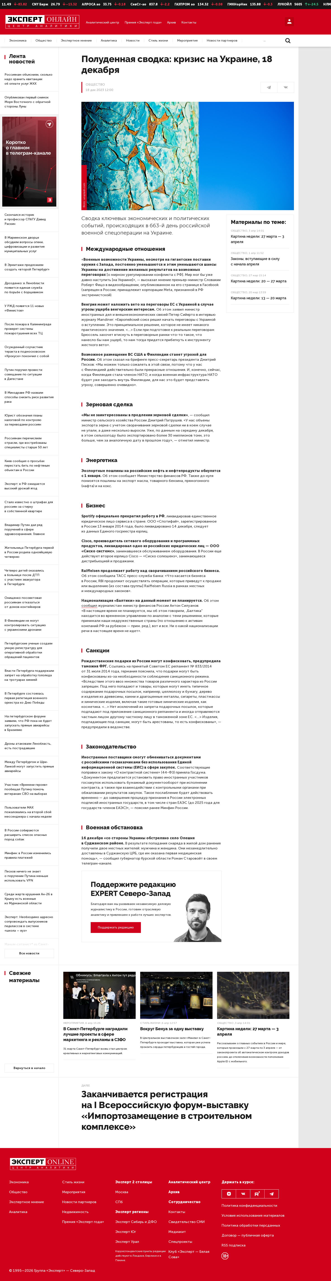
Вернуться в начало (29, 1068)
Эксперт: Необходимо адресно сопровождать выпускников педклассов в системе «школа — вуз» (29, 923)
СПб (119, 1202)
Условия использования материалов (253, 1215)
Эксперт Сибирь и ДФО (136, 1222)
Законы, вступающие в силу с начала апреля (255, 261)
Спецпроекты (180, 1241)
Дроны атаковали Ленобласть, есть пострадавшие (28, 746)
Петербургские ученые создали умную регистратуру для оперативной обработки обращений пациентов (28, 650)
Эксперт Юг (125, 1232)
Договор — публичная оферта (248, 1235)
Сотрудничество (184, 1202)
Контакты (188, 22)
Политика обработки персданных (251, 1225)
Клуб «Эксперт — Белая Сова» (188, 1254)
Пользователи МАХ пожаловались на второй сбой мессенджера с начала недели (28, 812)
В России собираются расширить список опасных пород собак (26, 834)
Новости (132, 40)
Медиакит (177, 1232)
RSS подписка (234, 1245)
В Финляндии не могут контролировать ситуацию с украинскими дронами (25, 625)
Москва (121, 1192)
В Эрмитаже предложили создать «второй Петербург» (27, 267)
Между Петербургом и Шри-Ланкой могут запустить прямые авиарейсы (29, 766)
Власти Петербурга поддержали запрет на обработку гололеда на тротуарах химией (29, 675)
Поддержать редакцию (116, 927)
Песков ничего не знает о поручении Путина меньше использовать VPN (26, 875)
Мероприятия (187, 40)
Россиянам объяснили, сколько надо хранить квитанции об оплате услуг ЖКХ (28, 79)
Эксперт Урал (127, 1241)
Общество (43, 40)
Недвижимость (75, 1212)
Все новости (29, 953)
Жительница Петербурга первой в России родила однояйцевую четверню (29, 552)
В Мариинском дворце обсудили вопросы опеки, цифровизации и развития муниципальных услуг (25, 244)
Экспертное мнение (76, 40)
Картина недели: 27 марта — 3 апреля (257, 239)
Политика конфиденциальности (249, 1205)
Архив (171, 22)
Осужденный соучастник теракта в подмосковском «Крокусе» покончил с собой (27, 351)
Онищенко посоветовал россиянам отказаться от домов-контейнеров (23, 602)
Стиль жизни (158, 40)
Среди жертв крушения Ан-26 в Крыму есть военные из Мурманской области (28, 898)
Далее (85, 1085)
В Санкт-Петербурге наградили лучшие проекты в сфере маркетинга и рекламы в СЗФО (95, 1034)
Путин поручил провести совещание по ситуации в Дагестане (23, 374)
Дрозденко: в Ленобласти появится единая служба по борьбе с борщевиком (24, 287)
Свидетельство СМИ (186, 1222)
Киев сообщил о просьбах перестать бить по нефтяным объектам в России (27, 465)
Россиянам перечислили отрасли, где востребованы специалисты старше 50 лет (26, 442)
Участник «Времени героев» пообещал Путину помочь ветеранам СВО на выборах (26, 789)
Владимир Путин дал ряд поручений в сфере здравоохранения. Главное (25, 529)
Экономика (17, 40)
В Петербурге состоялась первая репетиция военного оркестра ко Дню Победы (26, 698)
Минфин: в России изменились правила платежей (28, 855)
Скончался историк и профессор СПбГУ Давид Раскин (25, 219)
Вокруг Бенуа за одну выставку (172, 1028)
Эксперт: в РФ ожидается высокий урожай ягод (25, 486)
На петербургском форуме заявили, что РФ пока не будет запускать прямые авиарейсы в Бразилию (28, 723)
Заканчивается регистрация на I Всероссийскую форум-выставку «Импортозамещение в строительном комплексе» (166, 1110)
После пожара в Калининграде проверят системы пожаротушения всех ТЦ (28, 328)
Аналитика (109, 40)
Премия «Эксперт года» (143, 22)
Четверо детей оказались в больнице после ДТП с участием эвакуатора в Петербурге (24, 577)
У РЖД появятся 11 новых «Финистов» (24, 308)
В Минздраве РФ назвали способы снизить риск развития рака (29, 397)
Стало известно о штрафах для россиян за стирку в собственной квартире (29, 506)
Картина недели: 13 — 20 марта (258, 298)
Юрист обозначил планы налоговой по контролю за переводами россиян (23, 420)
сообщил (89, 605)
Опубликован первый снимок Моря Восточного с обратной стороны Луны (27, 101)
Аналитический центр (102, 22)
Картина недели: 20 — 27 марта (258, 281)
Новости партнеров (222, 40)
